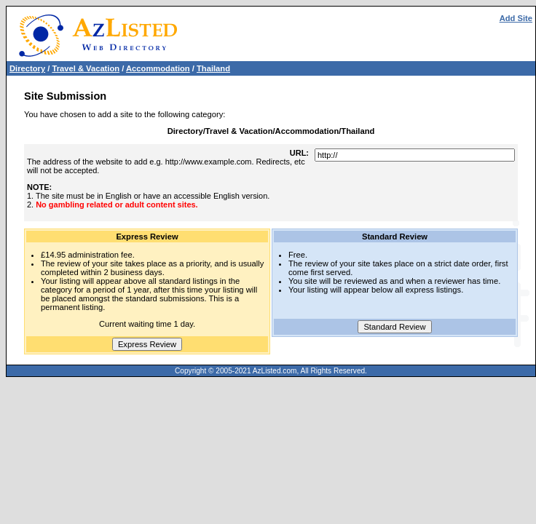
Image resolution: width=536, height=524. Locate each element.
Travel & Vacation (85, 68)
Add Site (516, 18)
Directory (27, 68)
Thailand (213, 68)
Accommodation (158, 68)
